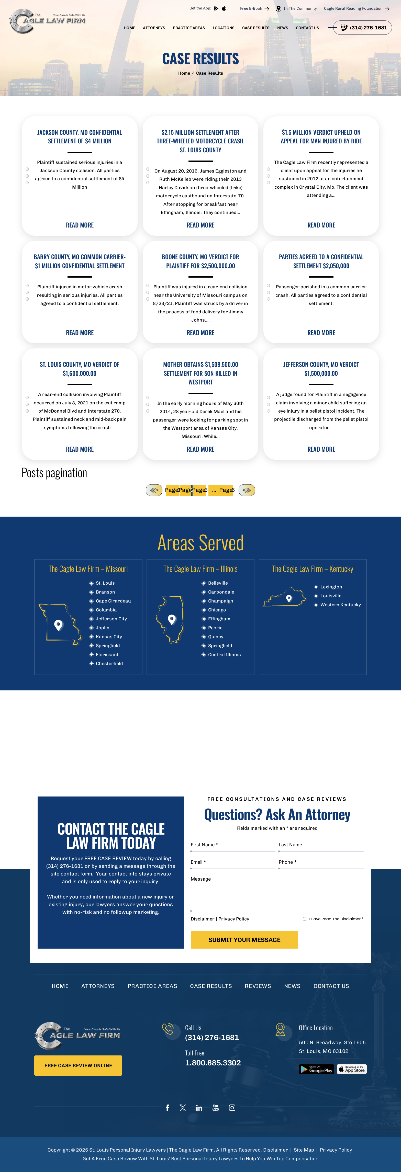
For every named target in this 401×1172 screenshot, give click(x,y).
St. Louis (105, 583)
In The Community (300, 8)
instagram (232, 1108)
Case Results (256, 28)
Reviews (258, 986)
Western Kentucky (340, 604)
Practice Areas (189, 28)
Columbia (106, 610)
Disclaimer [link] (275, 1150)
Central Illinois (224, 654)
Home (129, 28)
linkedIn (199, 1108)
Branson (105, 592)
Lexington (331, 587)
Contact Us (307, 28)
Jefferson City (111, 619)
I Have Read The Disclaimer (336, 918)
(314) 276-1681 (368, 28)
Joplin (102, 627)
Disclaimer (203, 919)
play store (216, 8)
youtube (216, 1108)
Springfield (108, 645)
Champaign (220, 601)
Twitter (183, 1108)
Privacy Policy (233, 919)
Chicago (217, 610)
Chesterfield (109, 663)
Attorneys (154, 28)
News (282, 28)
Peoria (215, 627)
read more (80, 225)
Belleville (218, 583)
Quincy (215, 636)
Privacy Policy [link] (336, 1150)
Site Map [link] (304, 1150)
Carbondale (221, 592)
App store (223, 8)
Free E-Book (251, 8)
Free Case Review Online (78, 1065)
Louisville (330, 596)
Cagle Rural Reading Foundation (353, 8)
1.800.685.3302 (213, 1062)
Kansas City (109, 636)
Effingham (219, 619)
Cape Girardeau (113, 601)
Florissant (107, 654)
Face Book (167, 1108)
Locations (224, 28)
